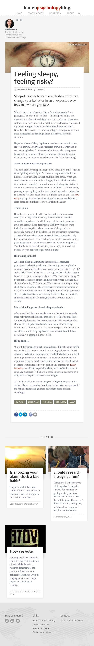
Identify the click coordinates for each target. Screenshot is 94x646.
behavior (20, 402)
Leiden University (41, 624)
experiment (33, 402)
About (70, 13)
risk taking (61, 402)
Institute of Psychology (44, 620)
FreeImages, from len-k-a (77, 44)
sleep (72, 402)
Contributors (36, 13)
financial (47, 402)
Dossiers (54, 13)
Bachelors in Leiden (42, 632)
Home (18, 13)
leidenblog (47, 8)
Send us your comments (72, 620)
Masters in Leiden (41, 628)
